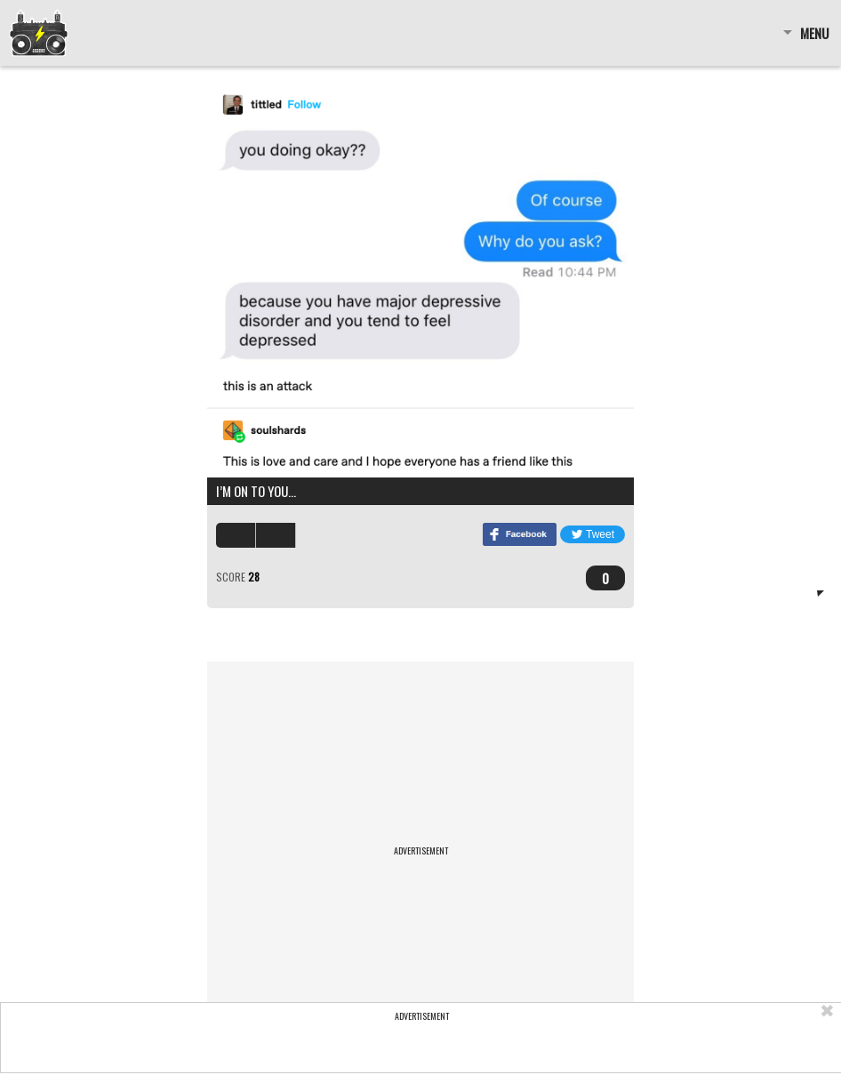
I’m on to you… (256, 491)
